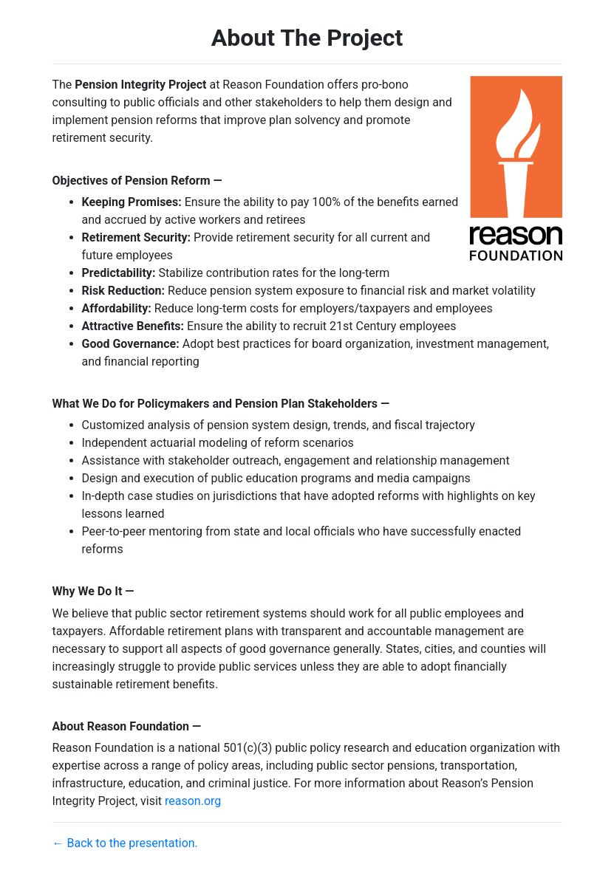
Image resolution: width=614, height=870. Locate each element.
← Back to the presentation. (125, 843)
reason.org (193, 801)
